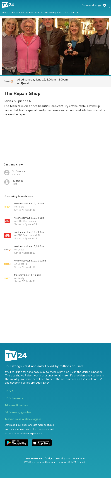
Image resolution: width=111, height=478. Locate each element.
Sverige (48, 458)
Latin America (79, 458)
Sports (39, 12)
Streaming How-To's (56, 12)
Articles (74, 12)
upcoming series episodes (26, 382)
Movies (20, 12)
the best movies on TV (70, 379)
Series (29, 12)
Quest (25, 83)
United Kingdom (62, 458)
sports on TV (94, 379)
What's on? (8, 12)
